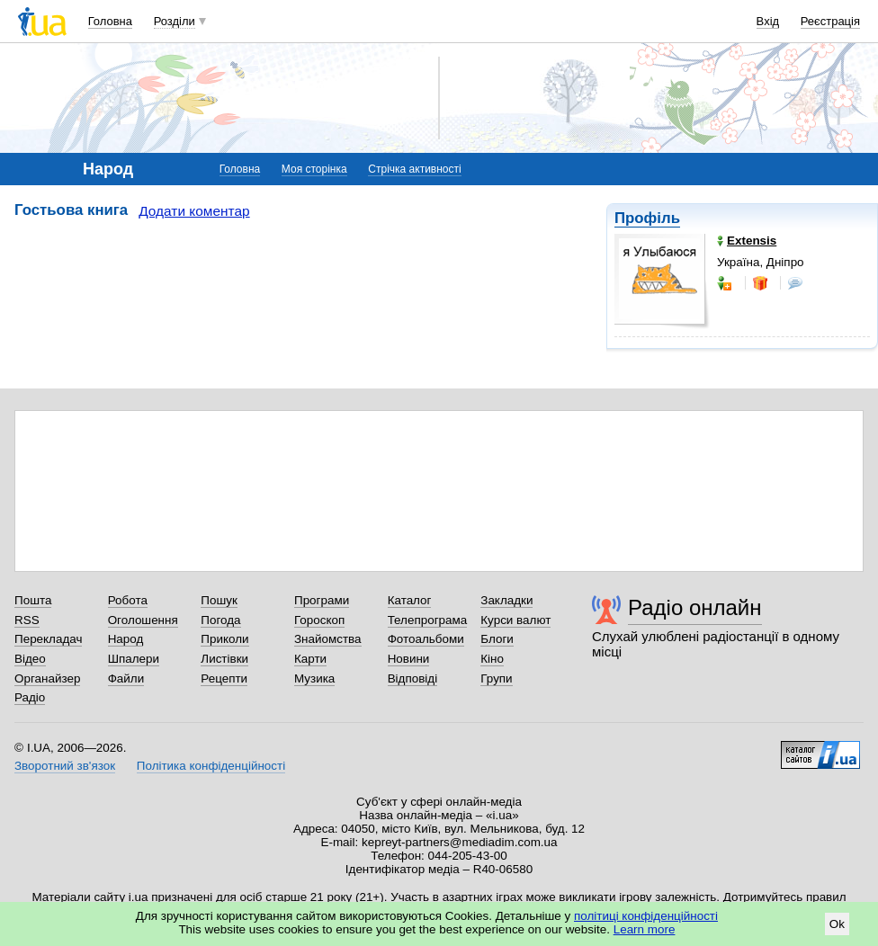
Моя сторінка (314, 169)
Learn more (645, 929)
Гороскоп (319, 620)
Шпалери (133, 658)
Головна (110, 21)
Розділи (174, 21)
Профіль (647, 218)
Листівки (224, 658)
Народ (126, 639)
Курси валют (515, 620)
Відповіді (413, 678)
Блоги (497, 639)
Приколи (224, 639)
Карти (310, 658)
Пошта (32, 600)
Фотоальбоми (426, 639)
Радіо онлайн (695, 607)
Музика (314, 678)
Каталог (410, 600)
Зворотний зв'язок (64, 765)
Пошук (219, 600)
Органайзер (47, 678)
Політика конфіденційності (211, 765)
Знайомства (328, 639)
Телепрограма (428, 620)
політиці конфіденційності (646, 916)
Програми (321, 600)
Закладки (506, 600)
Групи (496, 678)
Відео (30, 658)
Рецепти (224, 678)
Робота (128, 600)
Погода (220, 620)
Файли (126, 678)
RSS (27, 620)
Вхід (768, 21)
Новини (409, 658)
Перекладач (48, 639)
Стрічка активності (414, 169)
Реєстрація (830, 21)
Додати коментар (194, 211)
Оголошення (143, 620)
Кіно (492, 658)
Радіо (29, 697)
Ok (837, 924)
